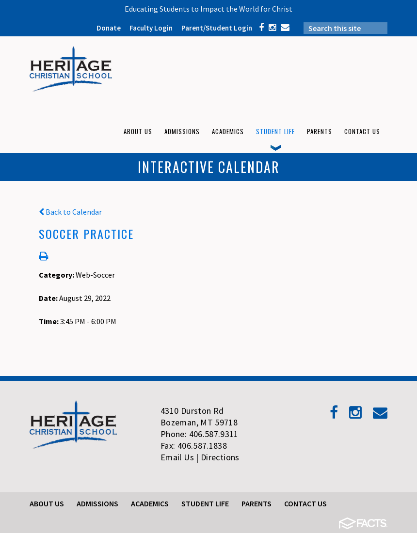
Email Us (177, 457)
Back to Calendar (70, 212)
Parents (256, 503)
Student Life (205, 503)
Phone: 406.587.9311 (199, 433)
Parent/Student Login (216, 27)
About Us (47, 503)
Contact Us (305, 503)
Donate (108, 27)
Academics (150, 503)
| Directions (217, 457)
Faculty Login (151, 27)
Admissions (97, 503)
